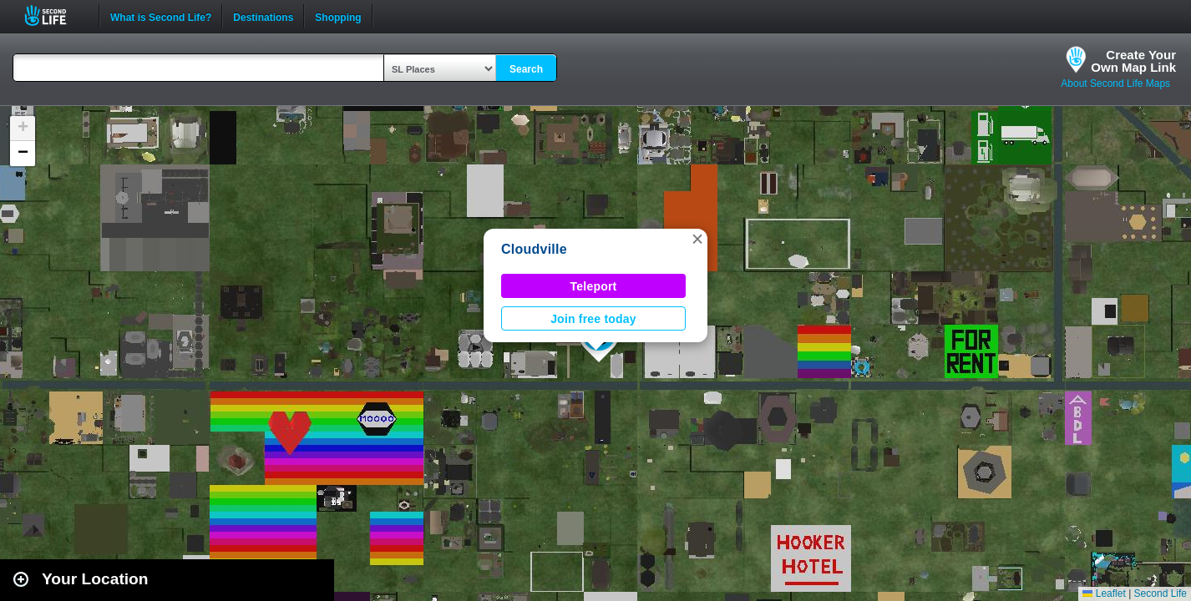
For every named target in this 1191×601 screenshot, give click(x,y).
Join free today (593, 319)
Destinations (263, 16)
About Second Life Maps (1115, 83)
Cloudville (534, 249)
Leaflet (1103, 593)
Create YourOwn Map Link (1133, 61)
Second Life (54, 15)
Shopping (338, 16)
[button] (697, 239)
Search (526, 69)
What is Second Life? (160, 16)
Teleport (593, 286)
